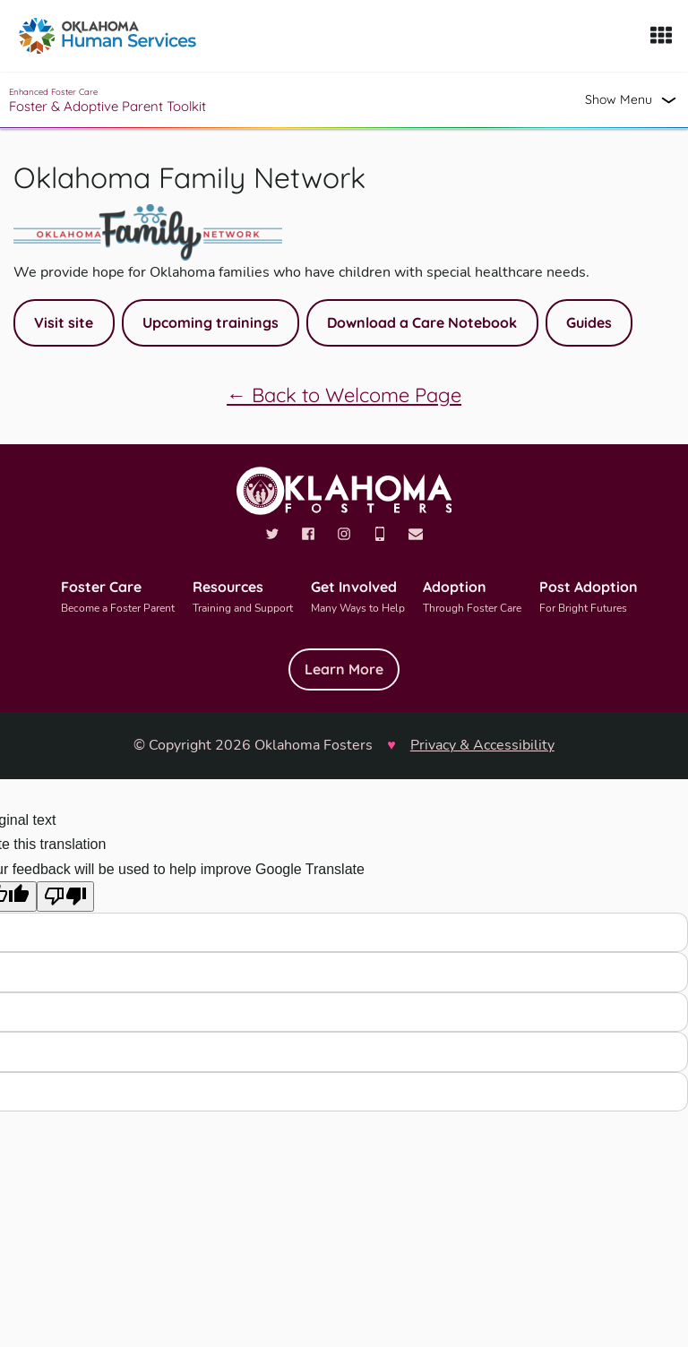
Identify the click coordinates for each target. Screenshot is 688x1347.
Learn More (344, 669)
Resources (243, 598)
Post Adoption (588, 598)
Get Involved (358, 598)
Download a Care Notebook (422, 322)
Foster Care (118, 598)
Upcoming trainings (210, 322)
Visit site (63, 322)
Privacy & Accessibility (482, 745)
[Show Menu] (661, 36)
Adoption (472, 598)
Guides (589, 322)
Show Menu (618, 99)
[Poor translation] (65, 896)
